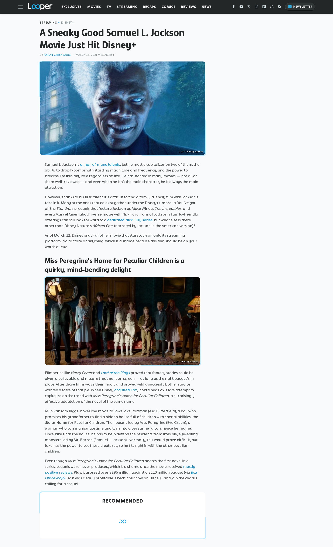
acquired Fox (125, 390)
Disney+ (67, 22)
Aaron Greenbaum (57, 55)
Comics (169, 6)
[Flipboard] (264, 7)
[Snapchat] (272, 7)
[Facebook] (233, 7)
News (207, 6)
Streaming (127, 6)
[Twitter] (249, 7)
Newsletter (300, 7)
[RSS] (279, 7)
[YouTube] (241, 7)
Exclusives (71, 6)
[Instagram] (256, 7)
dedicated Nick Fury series (129, 220)
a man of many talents (100, 164)
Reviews (188, 6)
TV (109, 6)
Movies (94, 6)
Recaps (149, 6)
